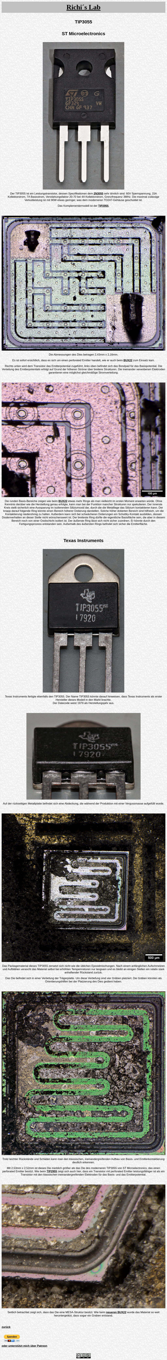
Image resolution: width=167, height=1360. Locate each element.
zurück (6, 1327)
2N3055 (98, 193)
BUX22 (127, 360)
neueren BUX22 (116, 1312)
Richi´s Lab (84, 7)
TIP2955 (103, 205)
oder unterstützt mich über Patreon (24, 1345)
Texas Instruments (83, 540)
